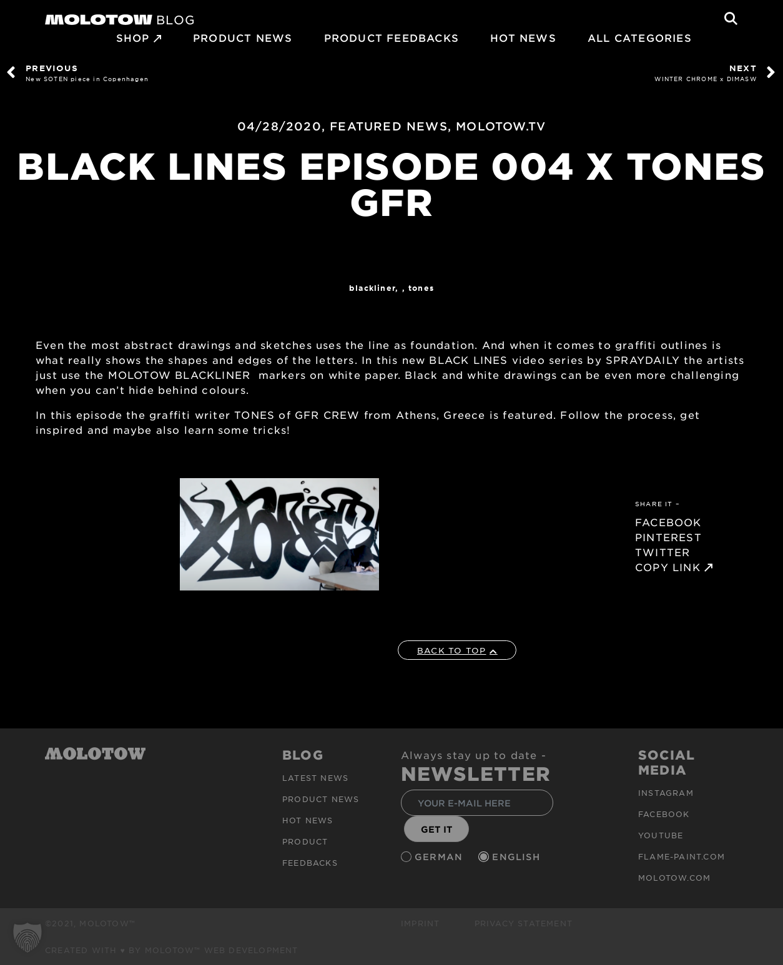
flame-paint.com (681, 856)
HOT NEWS (523, 37)
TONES (421, 288)
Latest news (315, 778)
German (440, 856)
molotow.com (674, 878)
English (517, 856)
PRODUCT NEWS (242, 37)
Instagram (666, 793)
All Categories (640, 37)
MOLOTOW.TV (501, 126)
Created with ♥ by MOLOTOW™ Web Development (171, 950)
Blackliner (372, 288)
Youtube (660, 835)
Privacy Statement (524, 923)
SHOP (133, 37)
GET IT (437, 829)
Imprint (420, 923)
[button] (27, 937)
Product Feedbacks (391, 37)
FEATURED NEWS (389, 126)
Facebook (664, 814)
